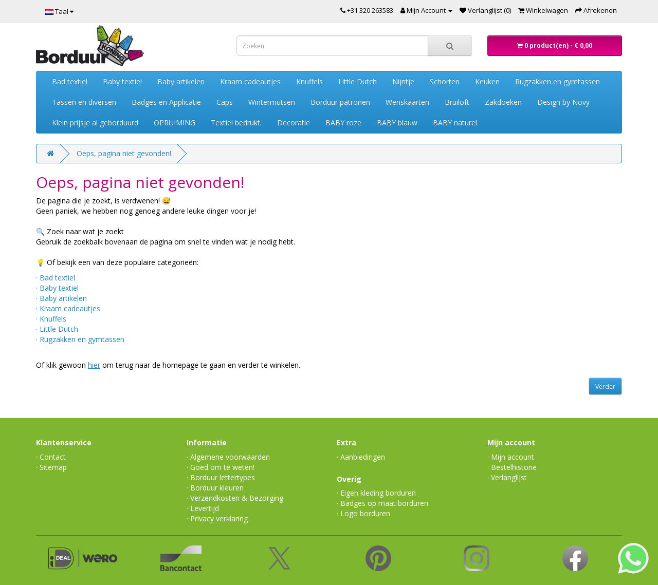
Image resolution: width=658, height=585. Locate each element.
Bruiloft (457, 102)
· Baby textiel (57, 288)
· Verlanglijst (507, 477)
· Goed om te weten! (220, 467)
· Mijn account (510, 457)
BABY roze (343, 122)
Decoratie (293, 122)
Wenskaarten (407, 102)
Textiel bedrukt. (236, 122)
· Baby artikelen (61, 298)
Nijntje (403, 81)
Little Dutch (357, 81)
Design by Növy (563, 102)
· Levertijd (203, 508)
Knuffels (309, 81)
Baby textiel (122, 81)
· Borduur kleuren (215, 488)
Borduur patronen (340, 102)
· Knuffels (51, 319)
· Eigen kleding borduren (376, 493)
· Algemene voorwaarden (228, 457)
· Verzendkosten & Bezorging (235, 498)
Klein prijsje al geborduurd (95, 122)
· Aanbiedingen (361, 457)
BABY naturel (455, 122)
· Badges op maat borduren (382, 503)
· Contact (51, 457)
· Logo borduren (363, 513)
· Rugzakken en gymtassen (80, 339)
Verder (605, 386)
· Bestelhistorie (512, 467)
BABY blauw (397, 122)
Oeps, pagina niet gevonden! (124, 153)
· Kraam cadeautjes (68, 308)
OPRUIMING (174, 122)
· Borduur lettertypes (221, 477)
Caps (224, 102)
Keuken (487, 81)
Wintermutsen (271, 102)
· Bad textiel (55, 277)
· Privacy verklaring (217, 518)
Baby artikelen (181, 81)
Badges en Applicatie (166, 102)
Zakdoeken (503, 102)
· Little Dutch (57, 329)
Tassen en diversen (84, 102)
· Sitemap (51, 467)
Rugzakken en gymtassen (557, 81)
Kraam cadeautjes (250, 81)
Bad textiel (69, 81)
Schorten (445, 81)
